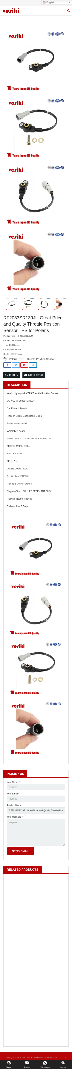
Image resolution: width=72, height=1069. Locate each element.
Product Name (14, 805)
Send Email (33, 374)
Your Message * (15, 817)
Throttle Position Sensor (40, 359)
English (48, 2)
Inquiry (11, 374)
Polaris (13, 359)
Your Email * (13, 793)
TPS (21, 359)
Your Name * (13, 782)
